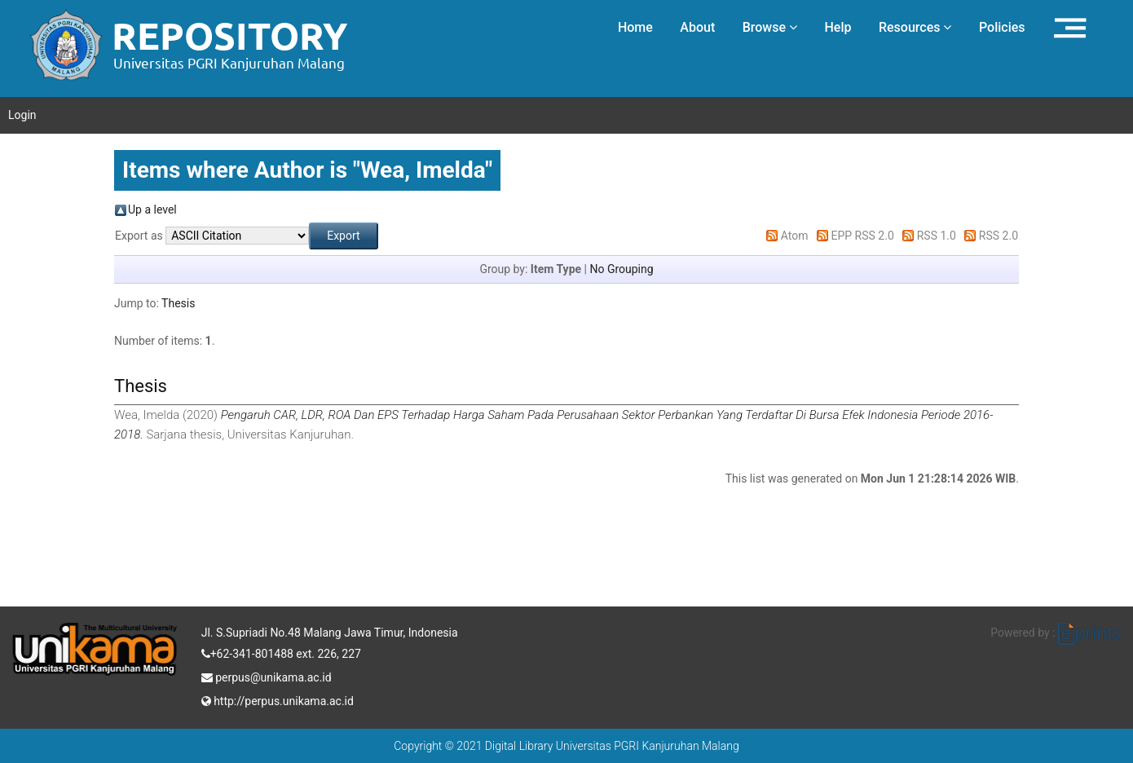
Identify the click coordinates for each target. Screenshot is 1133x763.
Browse (770, 27)
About (697, 27)
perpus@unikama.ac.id (266, 676)
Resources (915, 27)
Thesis (178, 303)
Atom (795, 235)
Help (837, 27)
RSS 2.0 (998, 235)
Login (22, 114)
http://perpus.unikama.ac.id (277, 699)
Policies (1002, 27)
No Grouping (621, 269)
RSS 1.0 (936, 235)
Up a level (152, 209)
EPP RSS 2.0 (862, 235)
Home (635, 27)
